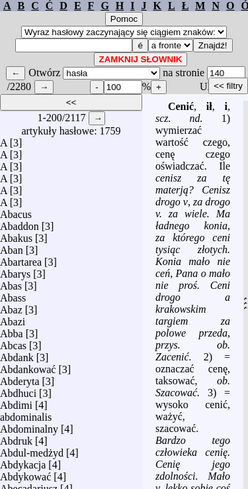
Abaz (11, 309)
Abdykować (25, 476)
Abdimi (16, 405)
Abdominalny (29, 429)
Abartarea (21, 262)
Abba (11, 333)
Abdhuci (18, 393)
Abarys (15, 274)
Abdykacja (23, 464)
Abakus (16, 238)
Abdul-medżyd (31, 453)
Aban (11, 250)
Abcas (13, 345)
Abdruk (16, 441)
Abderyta (20, 381)
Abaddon (19, 226)
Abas (11, 286)
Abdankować (28, 369)
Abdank (17, 357)
